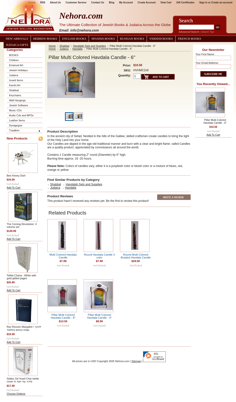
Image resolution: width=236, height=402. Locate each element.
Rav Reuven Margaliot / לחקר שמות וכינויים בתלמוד (24, 328)
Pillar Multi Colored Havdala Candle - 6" (215, 121)
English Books (74, 38)
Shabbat (14, 90)
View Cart (166, 2)
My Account (126, 2)
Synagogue (15, 125)
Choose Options (16, 393)
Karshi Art (14, 85)
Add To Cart (13, 187)
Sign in (203, 2)
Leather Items (17, 120)
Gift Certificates (185, 2)
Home (52, 45)
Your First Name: (205, 54)
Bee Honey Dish (16, 175)
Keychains (15, 95)
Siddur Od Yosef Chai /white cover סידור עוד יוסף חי (23, 380)
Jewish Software (18, 105)
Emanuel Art (16, 65)
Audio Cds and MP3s (21, 115)
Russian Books (132, 38)
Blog (111, 2)
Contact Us (97, 2)
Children (14, 60)
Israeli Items (16, 80)
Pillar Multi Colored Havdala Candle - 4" (99, 316)
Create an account (221, 2)
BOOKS (13, 55)
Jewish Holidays (18, 70)
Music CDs (15, 110)
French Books (189, 38)
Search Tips (207, 32)
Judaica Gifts (17, 45)
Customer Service (76, 2)
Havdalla (77, 48)
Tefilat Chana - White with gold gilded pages (21, 277)
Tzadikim (14, 130)
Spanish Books (103, 38)
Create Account (147, 2)
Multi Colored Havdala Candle (63, 256)
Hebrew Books (45, 38)
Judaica (13, 75)
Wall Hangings (17, 100)
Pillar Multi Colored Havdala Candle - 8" (63, 316)
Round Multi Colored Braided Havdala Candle (135, 256)
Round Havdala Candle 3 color (99, 256)
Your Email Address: (207, 62)
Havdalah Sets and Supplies (89, 45)
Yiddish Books (161, 38)
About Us (55, 2)
